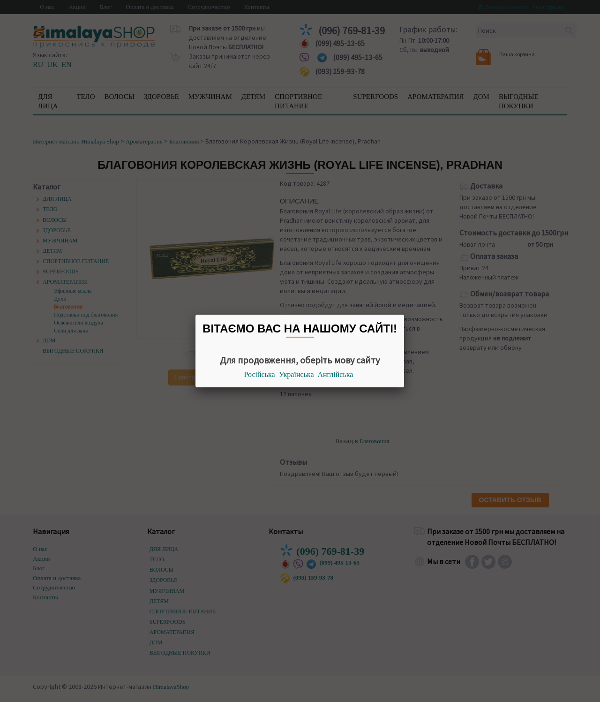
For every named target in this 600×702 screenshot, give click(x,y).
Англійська (335, 374)
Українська (296, 374)
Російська (259, 374)
